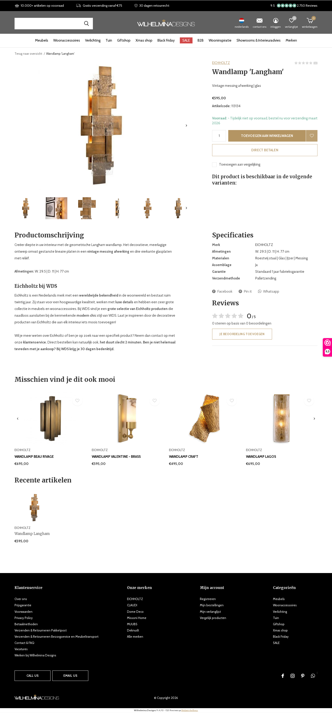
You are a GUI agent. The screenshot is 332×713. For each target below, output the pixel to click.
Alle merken (135, 636)
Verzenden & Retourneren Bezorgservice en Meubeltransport (56, 636)
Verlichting (93, 40)
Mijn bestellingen (212, 605)
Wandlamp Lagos (261, 457)
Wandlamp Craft (183, 457)
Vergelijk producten (213, 618)
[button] (26, 208)
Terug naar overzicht (28, 53)
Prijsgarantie (23, 605)
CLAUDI (132, 605)
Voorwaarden (24, 611)
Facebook (222, 291)
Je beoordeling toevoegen (241, 334)
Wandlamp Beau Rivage (34, 457)
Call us (33, 675)
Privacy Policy (24, 618)
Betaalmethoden (26, 624)
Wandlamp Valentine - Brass (116, 457)
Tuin (109, 40)
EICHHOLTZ (221, 63)
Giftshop (123, 40)
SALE (186, 40)
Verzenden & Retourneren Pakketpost (41, 630)
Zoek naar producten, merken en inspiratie (86, 23)
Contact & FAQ (24, 643)
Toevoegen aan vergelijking (239, 164)
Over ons (21, 599)
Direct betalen (264, 150)
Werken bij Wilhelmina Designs (35, 655)
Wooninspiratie (220, 40)
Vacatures (21, 649)
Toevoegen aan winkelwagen (267, 136)
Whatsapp (268, 291)
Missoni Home (136, 618)
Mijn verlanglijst (210, 611)
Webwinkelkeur (189, 710)
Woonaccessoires (66, 40)
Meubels (41, 40)
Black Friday (166, 40)
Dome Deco (135, 611)
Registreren (208, 599)
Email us (70, 675)
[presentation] (186, 125)
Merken (291, 40)
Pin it (245, 291)
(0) (315, 63)
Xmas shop (144, 40)
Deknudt (133, 630)
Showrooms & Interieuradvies (259, 40)
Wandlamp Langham (32, 533)
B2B (201, 40)
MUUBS (132, 624)
